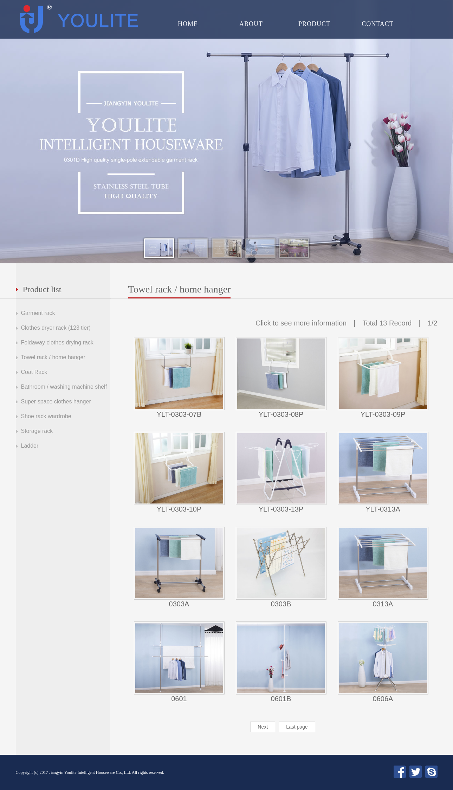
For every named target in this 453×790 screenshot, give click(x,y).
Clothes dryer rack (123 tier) (56, 328)
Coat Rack (34, 372)
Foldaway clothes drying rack (57, 342)
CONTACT (378, 23)
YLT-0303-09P (383, 414)
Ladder (30, 446)
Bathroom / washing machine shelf (64, 387)
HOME (188, 23)
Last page (297, 727)
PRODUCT (314, 23)
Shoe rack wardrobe (46, 416)
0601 (179, 699)
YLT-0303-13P (281, 509)
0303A (179, 604)
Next (263, 727)
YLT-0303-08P (281, 414)
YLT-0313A (382, 509)
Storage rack (37, 431)
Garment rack (38, 313)
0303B (281, 604)
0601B (281, 699)
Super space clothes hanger (56, 401)
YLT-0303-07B (179, 414)
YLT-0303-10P (179, 509)
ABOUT (251, 23)
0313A (383, 604)
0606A (383, 699)
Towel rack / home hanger (53, 357)
